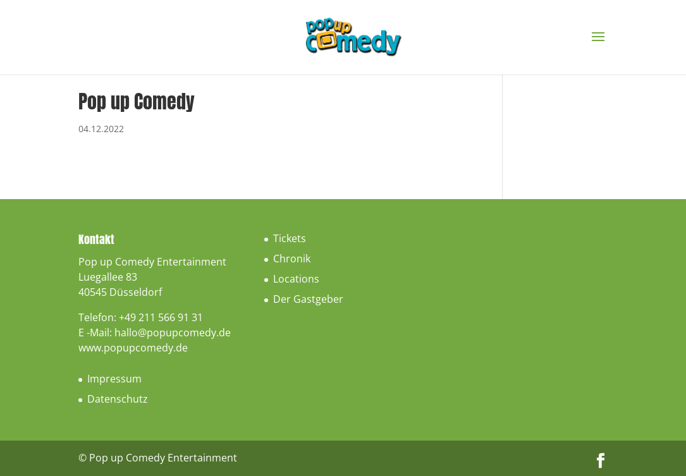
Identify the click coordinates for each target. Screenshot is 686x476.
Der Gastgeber (308, 299)
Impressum (114, 379)
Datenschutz (117, 399)
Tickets (289, 238)
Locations (296, 279)
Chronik (291, 258)
